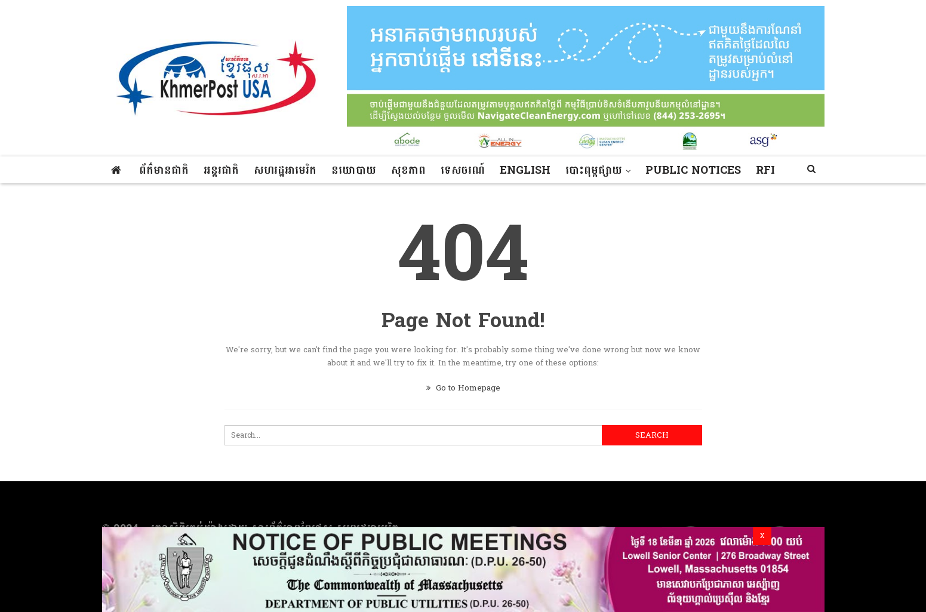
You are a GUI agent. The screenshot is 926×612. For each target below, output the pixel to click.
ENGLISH (525, 170)
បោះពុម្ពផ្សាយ (593, 170)
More (662, 170)
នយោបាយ (353, 170)
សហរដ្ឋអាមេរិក (285, 170)
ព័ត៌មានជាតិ (164, 170)
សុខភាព (408, 170)
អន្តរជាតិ (221, 170)
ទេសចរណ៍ (463, 170)
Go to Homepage (463, 388)
